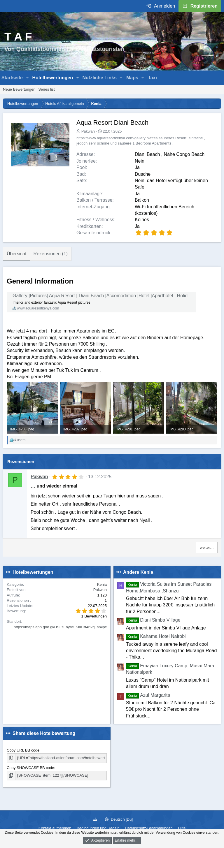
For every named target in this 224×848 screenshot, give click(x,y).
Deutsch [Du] (119, 819)
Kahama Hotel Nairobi (156, 636)
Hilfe (182, 828)
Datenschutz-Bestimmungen (148, 828)
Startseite (12, 77)
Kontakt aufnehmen (54, 828)
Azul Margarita (148, 695)
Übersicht (17, 253)
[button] (27, 78)
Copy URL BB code (23, 750)
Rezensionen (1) (51, 253)
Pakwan (88, 131)
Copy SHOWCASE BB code (30, 767)
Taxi (152, 77)
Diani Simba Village (153, 619)
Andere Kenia (138, 572)
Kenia (102, 584)
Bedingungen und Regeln (98, 828)
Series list (46, 89)
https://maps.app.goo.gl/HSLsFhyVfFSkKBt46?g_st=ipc (60, 627)
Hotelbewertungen (52, 77)
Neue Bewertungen (19, 89)
